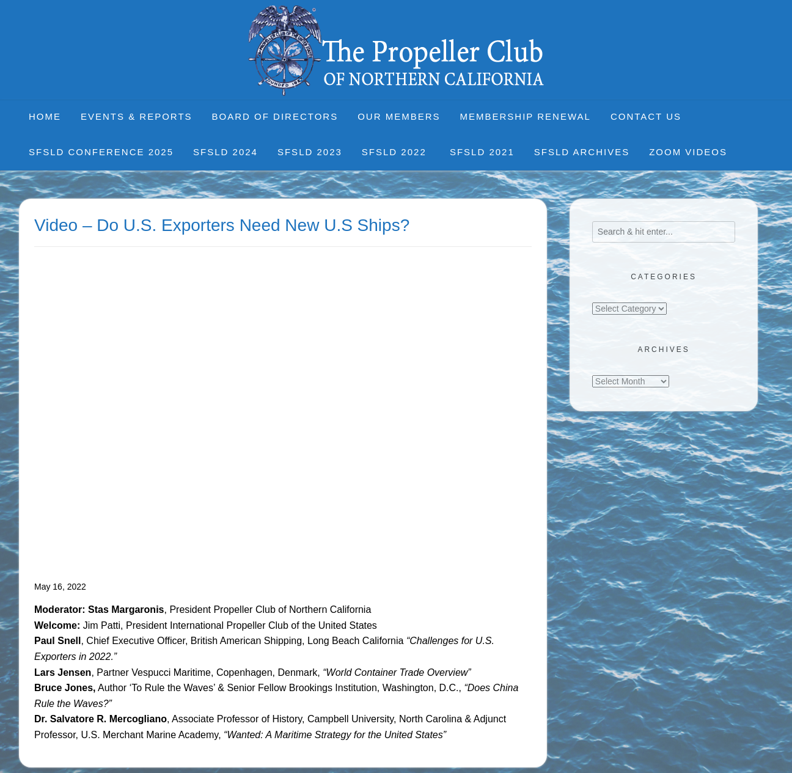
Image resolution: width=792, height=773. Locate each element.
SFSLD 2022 (396, 152)
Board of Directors (275, 116)
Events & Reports (137, 116)
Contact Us (645, 116)
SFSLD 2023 (309, 152)
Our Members (399, 116)
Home (45, 116)
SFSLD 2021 (482, 152)
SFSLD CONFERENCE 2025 (101, 152)
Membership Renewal (525, 116)
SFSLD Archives (581, 152)
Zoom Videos (688, 152)
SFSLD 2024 (225, 152)
